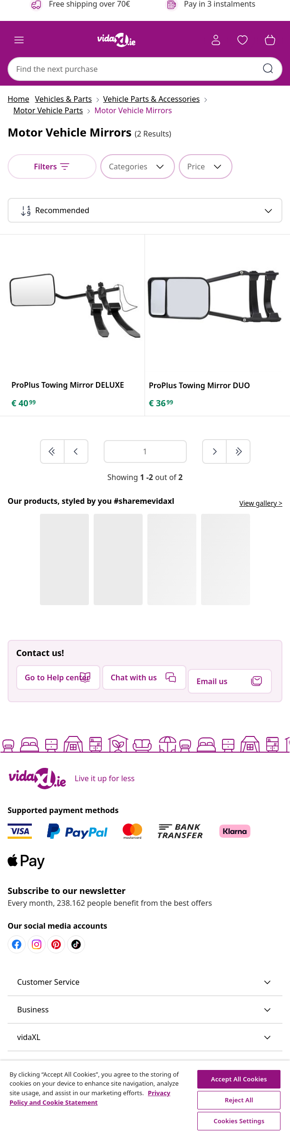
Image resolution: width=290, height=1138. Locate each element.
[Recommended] (145, 210)
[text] (24, 403)
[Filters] (52, 166)
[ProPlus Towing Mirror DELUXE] (67, 385)
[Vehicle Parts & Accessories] (151, 99)
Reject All (239, 1100)
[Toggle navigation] (19, 40)
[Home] (21, 99)
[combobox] (145, 69)
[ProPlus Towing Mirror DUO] (199, 385)
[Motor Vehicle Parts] (48, 110)
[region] (145, 1099)
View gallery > (261, 503)
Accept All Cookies (239, 1079)
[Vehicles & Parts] (66, 99)
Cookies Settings (238, 1121)
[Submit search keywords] (268, 68)
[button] (242, 40)
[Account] (215, 40)
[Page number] (145, 451)
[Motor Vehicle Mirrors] (130, 110)
